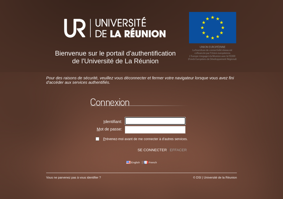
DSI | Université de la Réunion (216, 177)
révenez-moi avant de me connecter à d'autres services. (145, 139)
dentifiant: (112, 121)
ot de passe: (109, 129)
